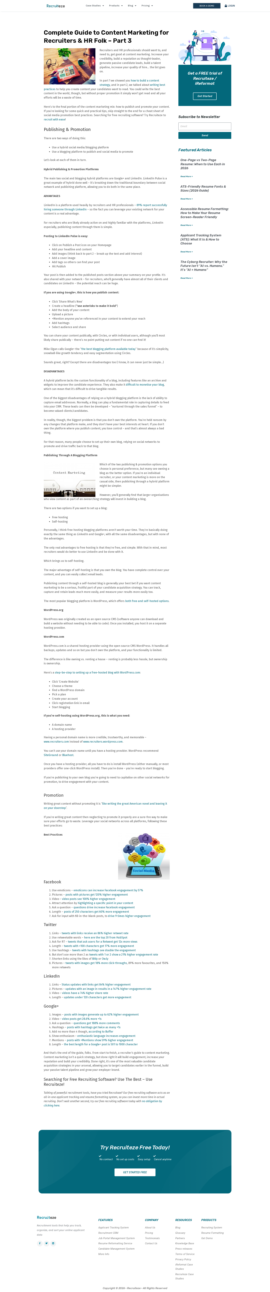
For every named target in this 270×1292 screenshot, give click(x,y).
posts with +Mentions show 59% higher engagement (100, 1040)
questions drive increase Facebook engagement (104, 907)
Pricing (147, 6)
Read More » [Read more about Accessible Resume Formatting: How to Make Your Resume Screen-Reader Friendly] (186, 225)
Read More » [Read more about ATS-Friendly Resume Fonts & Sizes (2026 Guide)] (186, 199)
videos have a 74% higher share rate (85, 993)
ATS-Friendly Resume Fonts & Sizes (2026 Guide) (203, 189)
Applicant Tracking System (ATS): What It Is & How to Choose (200, 240)
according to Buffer (101, 1031)
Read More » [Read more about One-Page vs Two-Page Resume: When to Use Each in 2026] (186, 176)
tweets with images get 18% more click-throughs (96, 963)
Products (116, 6)
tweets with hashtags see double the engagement (104, 950)
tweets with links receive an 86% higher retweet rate (95, 933)
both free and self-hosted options (147, 601)
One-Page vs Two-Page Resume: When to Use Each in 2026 (202, 164)
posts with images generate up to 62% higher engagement (101, 1014)
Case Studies (95, 6)
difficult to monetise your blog (145, 384)
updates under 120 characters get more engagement (97, 997)
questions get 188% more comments (97, 1023)
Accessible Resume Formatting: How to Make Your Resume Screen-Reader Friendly (204, 213)
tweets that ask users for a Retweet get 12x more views (102, 941)
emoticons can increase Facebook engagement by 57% (108, 890)
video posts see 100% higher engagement (88, 899)
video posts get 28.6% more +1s (82, 1018)
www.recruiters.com (56, 741)
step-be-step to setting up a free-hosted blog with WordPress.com (97, 672)
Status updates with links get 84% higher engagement (96, 984)
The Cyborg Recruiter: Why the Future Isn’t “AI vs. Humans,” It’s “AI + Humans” (203, 266)
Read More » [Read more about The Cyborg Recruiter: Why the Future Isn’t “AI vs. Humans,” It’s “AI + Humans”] (186, 278)
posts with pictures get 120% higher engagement (96, 894)
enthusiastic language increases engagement (106, 1036)
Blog (132, 6)
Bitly (95, 958)
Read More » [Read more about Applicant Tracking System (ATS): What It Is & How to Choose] (186, 252)
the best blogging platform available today (108, 349)
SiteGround (51, 755)
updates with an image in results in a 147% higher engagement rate (108, 988)
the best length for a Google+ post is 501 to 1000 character (101, 1044)
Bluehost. (68, 755)
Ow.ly (105, 958)
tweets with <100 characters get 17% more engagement (99, 946)
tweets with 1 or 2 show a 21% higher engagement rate (123, 954)
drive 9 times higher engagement (129, 916)
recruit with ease (54, 119)
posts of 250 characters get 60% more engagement (96, 911)
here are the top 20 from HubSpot (105, 937)
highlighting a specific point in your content (105, 903)
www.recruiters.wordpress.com (103, 741)
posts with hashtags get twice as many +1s (93, 1027)
